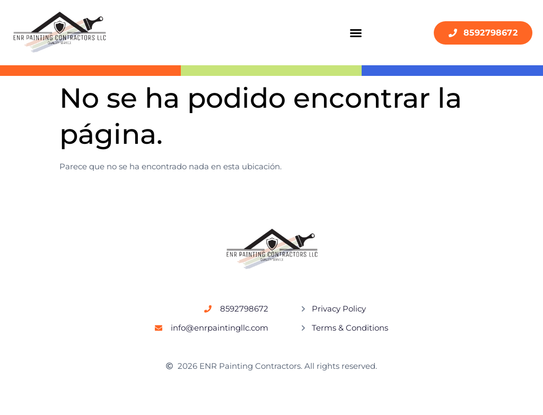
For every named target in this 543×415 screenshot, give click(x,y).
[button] (355, 32)
